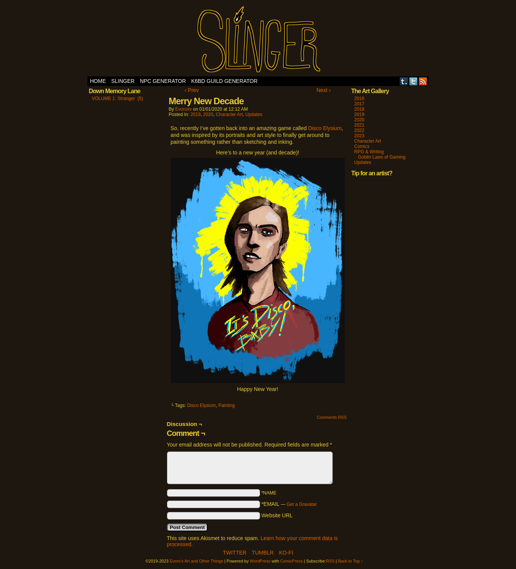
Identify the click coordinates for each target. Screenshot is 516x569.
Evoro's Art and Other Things (258, 40)
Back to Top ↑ (350, 561)
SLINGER (123, 81)
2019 (196, 114)
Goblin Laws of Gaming (382, 157)
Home (98, 81)
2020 (208, 114)
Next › (323, 90)
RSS (423, 81)
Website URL (276, 515)
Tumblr (404, 81)
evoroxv (183, 109)
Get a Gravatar (302, 504)
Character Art (229, 114)
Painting (226, 405)
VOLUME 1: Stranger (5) (117, 98)
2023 (359, 135)
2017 (359, 103)
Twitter (413, 81)
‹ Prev (192, 90)
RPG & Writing (369, 151)
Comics (362, 146)
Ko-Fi (286, 553)
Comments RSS (332, 417)
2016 (359, 98)
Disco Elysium (324, 128)
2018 (359, 109)
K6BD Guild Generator (224, 81)
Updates (253, 114)
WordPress (260, 561)
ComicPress (291, 561)
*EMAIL (289, 504)
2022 (359, 130)
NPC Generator (163, 81)
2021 (359, 125)
